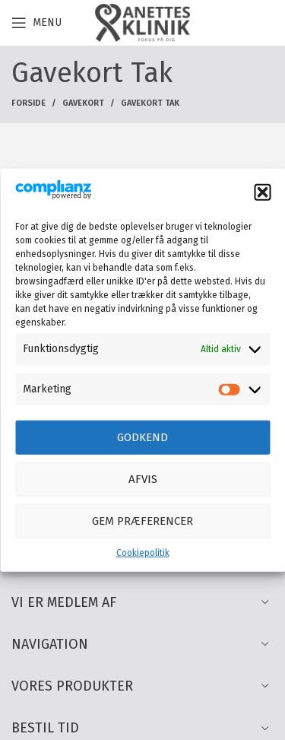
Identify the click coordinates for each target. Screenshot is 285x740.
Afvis (142, 479)
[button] (262, 192)
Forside (28, 103)
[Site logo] (142, 22)
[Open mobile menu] (36, 23)
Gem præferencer (142, 521)
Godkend (142, 437)
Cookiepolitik (142, 553)
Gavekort (83, 103)
